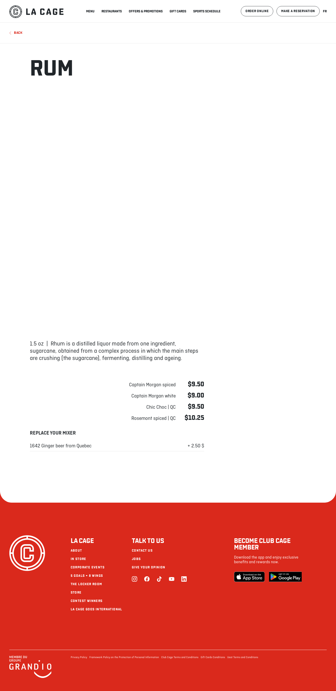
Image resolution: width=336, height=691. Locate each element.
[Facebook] (147, 579)
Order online (257, 11)
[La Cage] (36, 11)
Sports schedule (206, 11)
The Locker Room (86, 584)
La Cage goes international (96, 609)
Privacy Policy (79, 657)
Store (76, 592)
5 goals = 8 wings (87, 576)
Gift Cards (178, 11)
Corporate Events (88, 567)
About (76, 551)
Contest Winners (87, 601)
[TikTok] (159, 579)
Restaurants (112, 11)
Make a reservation (298, 11)
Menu (90, 11)
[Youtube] (171, 579)
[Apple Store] (250, 577)
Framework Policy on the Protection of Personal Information (124, 657)
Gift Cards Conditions (213, 657)
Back (15, 33)
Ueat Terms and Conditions (242, 657)
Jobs (136, 559)
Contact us (142, 551)
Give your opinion (148, 567)
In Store (78, 559)
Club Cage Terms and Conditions (179, 657)
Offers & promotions (146, 11)
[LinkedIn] (184, 579)
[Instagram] (134, 579)
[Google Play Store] (285, 577)
